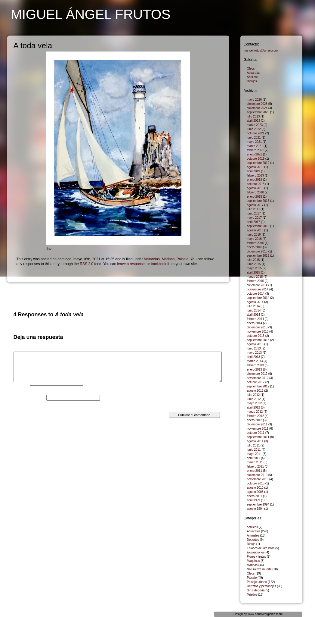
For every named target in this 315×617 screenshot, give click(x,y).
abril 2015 (253, 272)
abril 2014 (253, 314)
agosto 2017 (255, 205)
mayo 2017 (254, 217)
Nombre (21, 388)
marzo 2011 (255, 462)
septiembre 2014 (258, 297)
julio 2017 (253, 209)
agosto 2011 (255, 441)
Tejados (252, 594)
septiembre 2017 (258, 200)
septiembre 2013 (258, 340)
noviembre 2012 (258, 378)
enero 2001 (254, 496)
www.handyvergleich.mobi (265, 614)
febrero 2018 (255, 192)
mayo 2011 (254, 454)
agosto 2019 (255, 167)
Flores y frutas (256, 556)
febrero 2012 (255, 416)
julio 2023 (253, 116)
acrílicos (252, 527)
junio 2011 (254, 449)
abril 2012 (253, 407)
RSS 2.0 (86, 264)
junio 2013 (254, 348)
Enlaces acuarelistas (261, 548)
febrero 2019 (255, 175)
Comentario (24, 350)
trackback (158, 264)
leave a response (130, 264)
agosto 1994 (255, 508)
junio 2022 (254, 129)
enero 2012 (254, 420)
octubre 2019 (255, 158)
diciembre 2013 (257, 327)
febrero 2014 (255, 319)
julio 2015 (253, 260)
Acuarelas (151, 259)
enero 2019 (254, 179)
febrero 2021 (255, 150)
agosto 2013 (255, 344)
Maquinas (253, 560)
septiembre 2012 (258, 386)
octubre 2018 (255, 184)
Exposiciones (256, 552)
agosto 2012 (255, 390)
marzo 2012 (255, 411)
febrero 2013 (255, 365)
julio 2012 (253, 394)
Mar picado (21, 289)
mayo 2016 (254, 238)
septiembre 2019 (258, 162)
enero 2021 (254, 154)
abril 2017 (253, 222)
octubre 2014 (255, 293)
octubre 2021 (255, 133)
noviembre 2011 (258, 428)
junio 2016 (254, 234)
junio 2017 (254, 213)
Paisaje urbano (257, 582)
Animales (253, 535)
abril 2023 (253, 120)
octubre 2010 (255, 483)
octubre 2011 (255, 432)
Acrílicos (252, 77)
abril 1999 (253, 500)
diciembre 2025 (257, 103)
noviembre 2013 (258, 331)
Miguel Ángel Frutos (91, 14)
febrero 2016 (255, 243)
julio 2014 (253, 306)
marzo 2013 (255, 361)
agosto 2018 (255, 188)
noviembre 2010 (258, 479)
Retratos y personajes (261, 586)
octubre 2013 (255, 335)
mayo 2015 (254, 268)
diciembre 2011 (257, 424)
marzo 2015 (255, 276)
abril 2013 (253, 357)
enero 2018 (254, 196)
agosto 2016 (255, 230)
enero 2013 (254, 369)
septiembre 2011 (258, 437)
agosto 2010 (255, 487)
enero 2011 (254, 470)
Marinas (168, 259)
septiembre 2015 (258, 255)
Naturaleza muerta (259, 569)
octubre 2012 (255, 382)
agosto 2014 (255, 302)
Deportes (253, 539)
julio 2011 (253, 445)
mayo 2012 (254, 403)
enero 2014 (254, 323)
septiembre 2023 (258, 112)
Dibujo (251, 544)
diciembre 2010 (257, 475)
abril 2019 (253, 171)
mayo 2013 (254, 352)
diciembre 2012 (257, 373)
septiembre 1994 (258, 504)
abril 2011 (253, 458)
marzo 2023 (255, 125)
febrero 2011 (255, 466)
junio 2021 (254, 137)
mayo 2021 (254, 141)
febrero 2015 (255, 281)
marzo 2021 (255, 146)
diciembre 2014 (257, 285)
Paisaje (182, 259)
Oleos (251, 68)
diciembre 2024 (257, 108)
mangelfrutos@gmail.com (261, 50)
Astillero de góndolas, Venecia (200, 289)
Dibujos (252, 81)
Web (17, 407)
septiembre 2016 (258, 226)
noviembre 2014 (258, 289)
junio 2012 (254, 399)
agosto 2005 (255, 491)
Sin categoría (256, 590)
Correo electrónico (29, 398)
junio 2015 (254, 264)
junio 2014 (254, 310)
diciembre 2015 (257, 251)
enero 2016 (254, 247)
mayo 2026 (254, 99)
